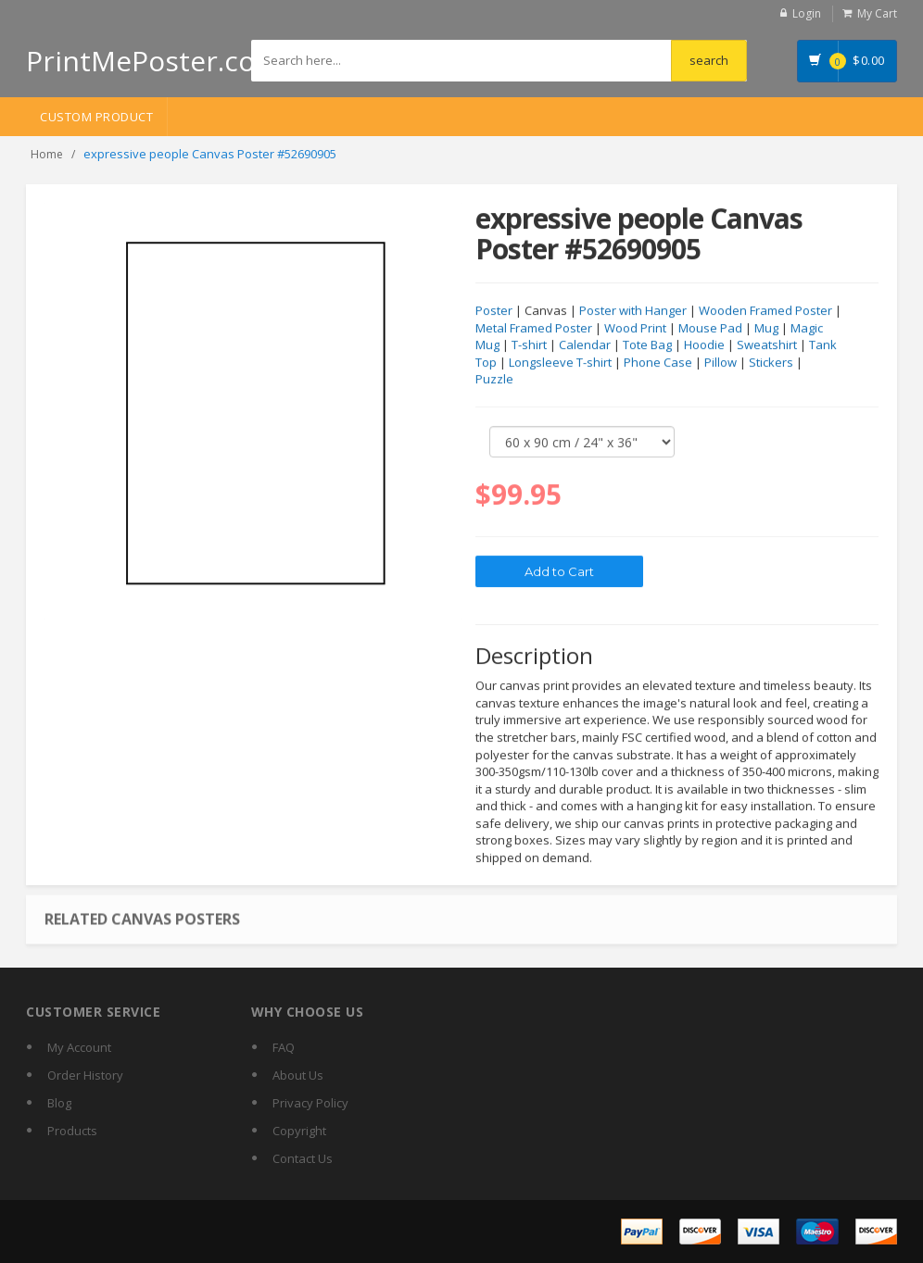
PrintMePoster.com (153, 61)
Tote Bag (647, 345)
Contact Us (302, 1158)
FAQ (283, 1047)
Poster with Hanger (633, 311)
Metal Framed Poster (533, 328)
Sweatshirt (767, 345)
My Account (79, 1047)
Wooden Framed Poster (765, 311)
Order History (85, 1075)
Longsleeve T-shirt (560, 363)
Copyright (299, 1130)
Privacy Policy (310, 1102)
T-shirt (529, 345)
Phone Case (658, 363)
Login (806, 13)
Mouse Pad (710, 328)
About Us (297, 1075)
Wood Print (635, 328)
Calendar (585, 345)
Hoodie (704, 345)
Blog (59, 1102)
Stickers (771, 363)
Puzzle (494, 379)
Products (72, 1130)
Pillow (720, 363)
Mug (766, 328)
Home (47, 154)
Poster (493, 311)
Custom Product (96, 116)
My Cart (877, 13)
